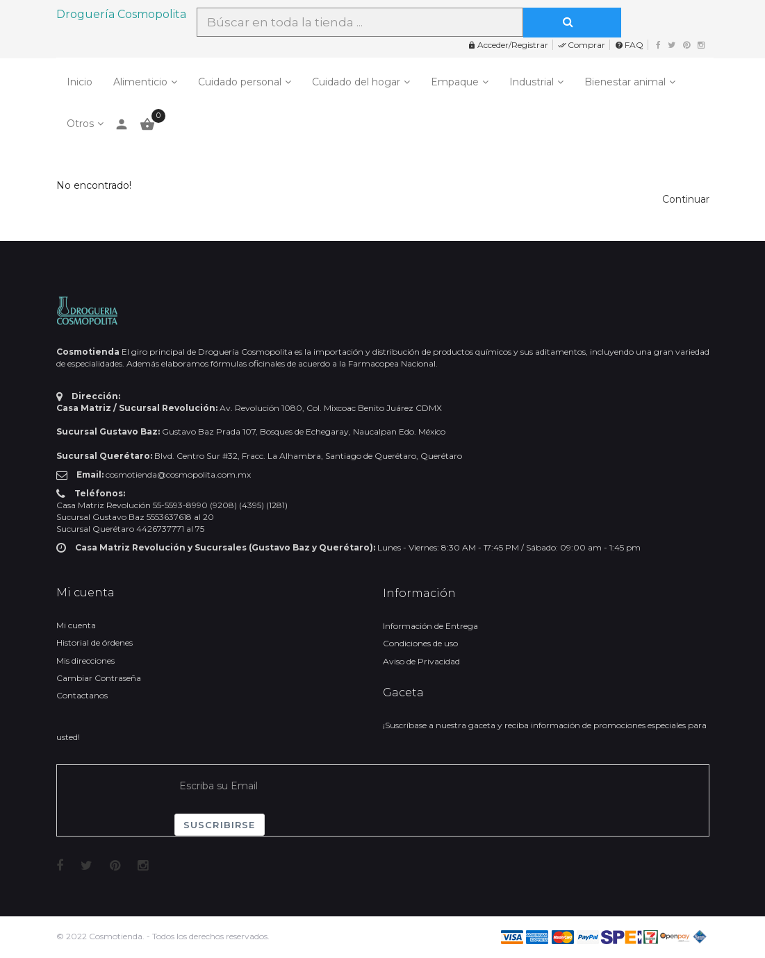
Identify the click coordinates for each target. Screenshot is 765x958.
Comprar (581, 45)
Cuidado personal (239, 82)
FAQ (629, 45)
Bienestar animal (625, 82)
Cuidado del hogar (356, 82)
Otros (80, 123)
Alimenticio (140, 82)
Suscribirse (219, 824)
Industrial (531, 82)
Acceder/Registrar (508, 45)
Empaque (455, 82)
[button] (685, 199)
